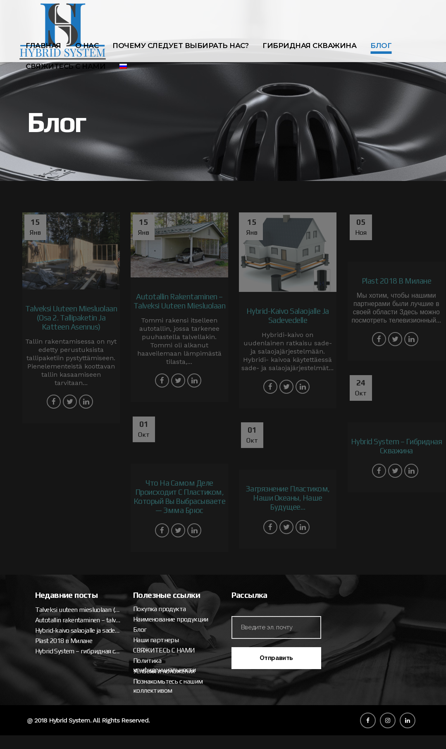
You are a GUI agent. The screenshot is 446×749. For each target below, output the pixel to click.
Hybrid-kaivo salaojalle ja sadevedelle (268, 546)
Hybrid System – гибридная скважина (268, 567)
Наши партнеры (346, 555)
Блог (330, 545)
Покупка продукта (350, 524)
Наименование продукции (361, 535)
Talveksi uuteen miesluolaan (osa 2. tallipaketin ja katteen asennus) (268, 525)
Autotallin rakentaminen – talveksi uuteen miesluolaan (268, 535)
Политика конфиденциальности (355, 580)
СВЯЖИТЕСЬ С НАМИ (354, 566)
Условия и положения (354, 586)
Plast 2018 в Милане (254, 556)
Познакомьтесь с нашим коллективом (358, 601)
